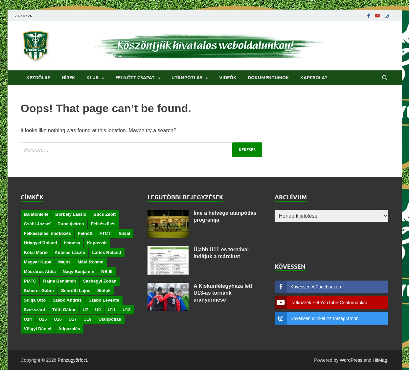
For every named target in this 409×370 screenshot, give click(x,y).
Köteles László (70, 252)
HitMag (380, 360)
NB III (106, 271)
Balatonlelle (36, 214)
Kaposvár (97, 242)
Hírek (68, 77)
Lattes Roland (106, 252)
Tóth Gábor (64, 309)
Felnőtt (85, 233)
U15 (43, 319)
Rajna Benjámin (59, 281)
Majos (64, 261)
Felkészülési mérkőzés (47, 233)
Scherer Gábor (39, 290)
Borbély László (70, 214)
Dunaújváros (70, 223)
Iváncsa (72, 242)
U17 (73, 319)
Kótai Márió (36, 252)
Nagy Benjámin (78, 271)
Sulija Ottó (35, 300)
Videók (228, 77)
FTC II (106, 233)
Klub (92, 77)
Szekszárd (34, 309)
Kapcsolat (314, 77)
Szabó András (67, 300)
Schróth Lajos (75, 290)
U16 (57, 319)
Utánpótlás (186, 77)
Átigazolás (69, 328)
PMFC (30, 281)
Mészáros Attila (40, 271)
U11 (112, 309)
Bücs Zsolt (104, 214)
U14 (28, 319)
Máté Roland (90, 261)
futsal (124, 233)
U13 (126, 309)
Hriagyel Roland (40, 242)
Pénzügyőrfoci (72, 360)
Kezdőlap (38, 77)
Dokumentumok (268, 77)
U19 (87, 319)
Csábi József (37, 223)
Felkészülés (103, 223)
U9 (98, 309)
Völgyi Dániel (38, 328)
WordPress (351, 360)
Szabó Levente (104, 300)
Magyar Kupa (38, 261)
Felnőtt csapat (135, 77)
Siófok (104, 290)
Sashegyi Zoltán (99, 281)
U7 (85, 309)
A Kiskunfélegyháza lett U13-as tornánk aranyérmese (222, 293)
